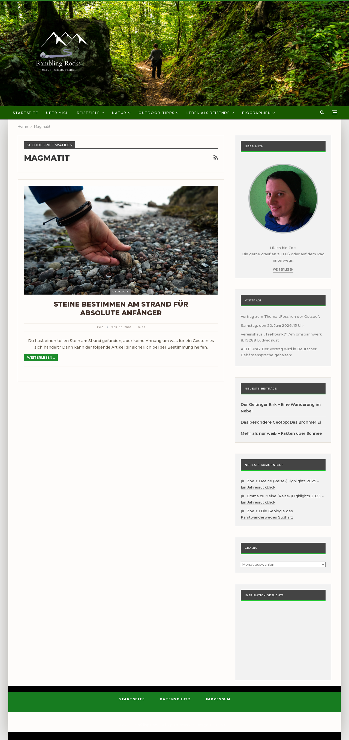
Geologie (120, 291)
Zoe (250, 481)
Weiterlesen (283, 269)
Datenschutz (175, 699)
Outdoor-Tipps (156, 113)
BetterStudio (220, 725)
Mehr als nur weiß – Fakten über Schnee (281, 433)
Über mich (57, 113)
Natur (119, 113)
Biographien (256, 113)
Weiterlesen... (41, 357)
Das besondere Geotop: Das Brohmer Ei (281, 422)
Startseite (25, 113)
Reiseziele (88, 113)
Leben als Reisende (208, 113)
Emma (253, 496)
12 (141, 327)
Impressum (218, 699)
